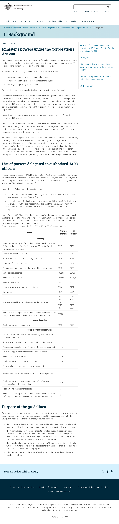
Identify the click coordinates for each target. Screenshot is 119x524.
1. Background (85, 58)
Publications (25, 21)
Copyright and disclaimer (88, 487)
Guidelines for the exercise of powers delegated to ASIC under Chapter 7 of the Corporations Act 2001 (55, 28)
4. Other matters (86, 86)
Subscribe (105, 12)
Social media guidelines (60, 491)
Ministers (76, 12)
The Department (87, 21)
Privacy (106, 487)
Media (73, 21)
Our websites (29, 487)
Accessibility (68, 487)
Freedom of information (49, 487)
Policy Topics (11, 21)
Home (6, 28)
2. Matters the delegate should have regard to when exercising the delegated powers (96, 67)
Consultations (40, 21)
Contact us (14, 487)
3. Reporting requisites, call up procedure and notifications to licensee (96, 77)
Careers (86, 12)
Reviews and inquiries (58, 21)
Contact (95, 12)
